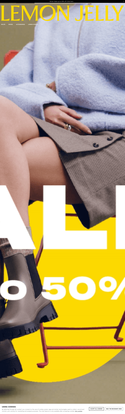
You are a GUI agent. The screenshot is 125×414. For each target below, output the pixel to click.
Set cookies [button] (78, 411)
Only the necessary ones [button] (114, 408)
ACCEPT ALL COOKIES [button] (96, 408)
